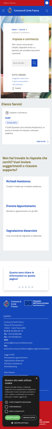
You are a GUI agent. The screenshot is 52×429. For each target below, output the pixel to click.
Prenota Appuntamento (21, 206)
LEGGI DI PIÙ (43, 142)
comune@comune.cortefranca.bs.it (18, 342)
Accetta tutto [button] (12, 418)
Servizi (22, 29)
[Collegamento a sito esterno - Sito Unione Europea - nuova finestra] (36, 304)
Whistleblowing (10, 366)
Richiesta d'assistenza (13, 363)
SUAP (8, 118)
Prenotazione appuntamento (16, 357)
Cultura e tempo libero (20, 81)
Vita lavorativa (17, 84)
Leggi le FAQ (9, 354)
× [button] (36, 378)
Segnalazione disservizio (21, 230)
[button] (16, 88)
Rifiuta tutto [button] (29, 418)
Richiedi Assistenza (18, 181)
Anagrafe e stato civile (20, 78)
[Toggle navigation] (3, 10)
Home (14, 29)
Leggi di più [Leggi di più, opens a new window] (23, 397)
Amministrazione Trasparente (16, 375)
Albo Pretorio (9, 372)
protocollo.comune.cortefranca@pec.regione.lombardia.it (27, 348)
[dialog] (20, 401)
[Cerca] (46, 10)
